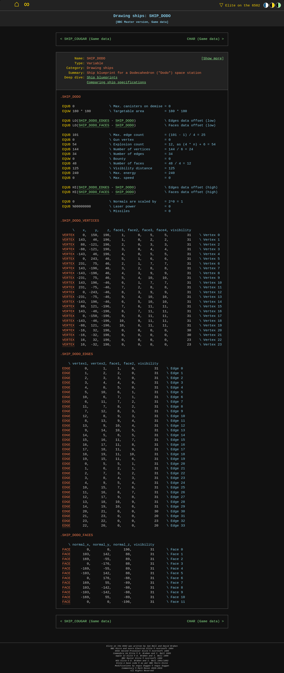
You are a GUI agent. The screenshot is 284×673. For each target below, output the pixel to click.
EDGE (66, 368)
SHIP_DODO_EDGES (94, 121)
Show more (212, 58)
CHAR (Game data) (203, 39)
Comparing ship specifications (116, 82)
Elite (238, 5)
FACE (66, 549)
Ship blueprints (102, 77)
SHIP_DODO (124, 121)
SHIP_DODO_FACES (94, 125)
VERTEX (68, 235)
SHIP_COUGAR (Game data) (87, 39)
